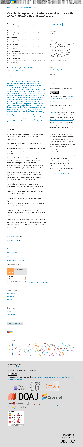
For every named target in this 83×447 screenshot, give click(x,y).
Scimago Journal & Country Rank (27, 282)
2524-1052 (14, 236)
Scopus (9, 249)
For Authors (10, 297)
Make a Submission (15, 323)
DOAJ (9, 256)
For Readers (11, 294)
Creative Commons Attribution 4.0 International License (61, 98)
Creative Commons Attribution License (61, 120)
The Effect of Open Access (61, 173)
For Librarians (11, 299)
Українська (11, 314)
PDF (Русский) (57, 24)
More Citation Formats (58, 60)
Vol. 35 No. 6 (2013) (26, 7)
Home (9, 7)
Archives (15, 7)
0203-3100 (14, 240)
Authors (53, 112)
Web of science (12, 253)
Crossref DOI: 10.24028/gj (15, 260)
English (9, 311)
